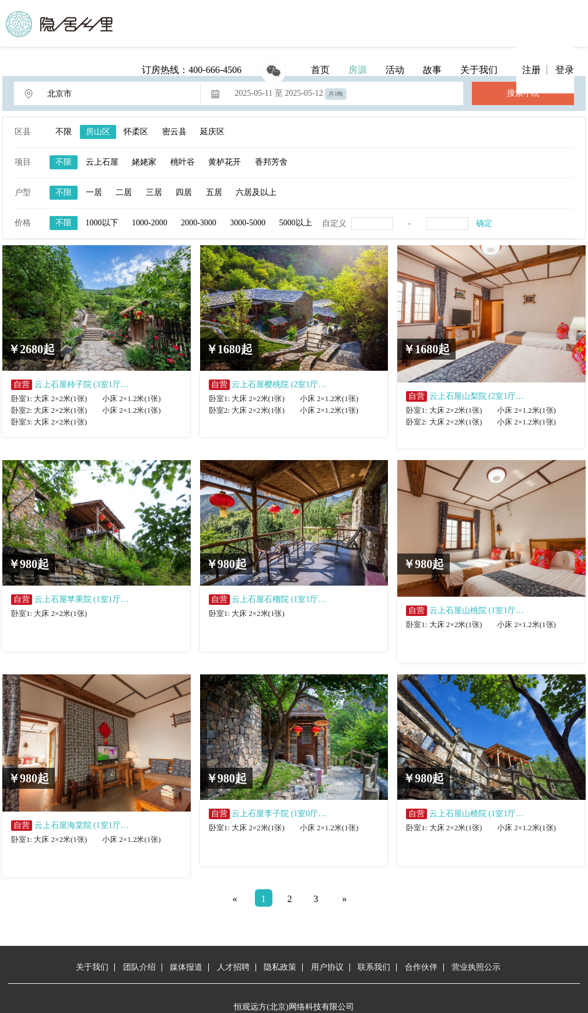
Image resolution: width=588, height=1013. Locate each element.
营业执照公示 (476, 967)
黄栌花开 (224, 162)
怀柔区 (136, 131)
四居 (184, 192)
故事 (432, 70)
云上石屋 (102, 162)
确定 (484, 223)
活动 (395, 70)
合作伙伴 (421, 967)
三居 (154, 192)
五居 (214, 192)
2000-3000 (198, 222)
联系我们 (374, 967)
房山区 (98, 131)
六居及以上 (256, 192)
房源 (357, 70)
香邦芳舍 (271, 162)
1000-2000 (149, 222)
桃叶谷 (182, 162)
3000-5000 (247, 222)
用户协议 (327, 967)
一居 (94, 192)
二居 (124, 192)
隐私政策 (280, 967)
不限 (63, 131)
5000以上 (295, 222)
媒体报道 (186, 967)
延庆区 (212, 131)
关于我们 (479, 70)
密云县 (174, 131)
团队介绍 (139, 967)
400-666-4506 (215, 70)
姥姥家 (144, 162)
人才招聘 (233, 967)
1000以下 (102, 222)
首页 (320, 70)
